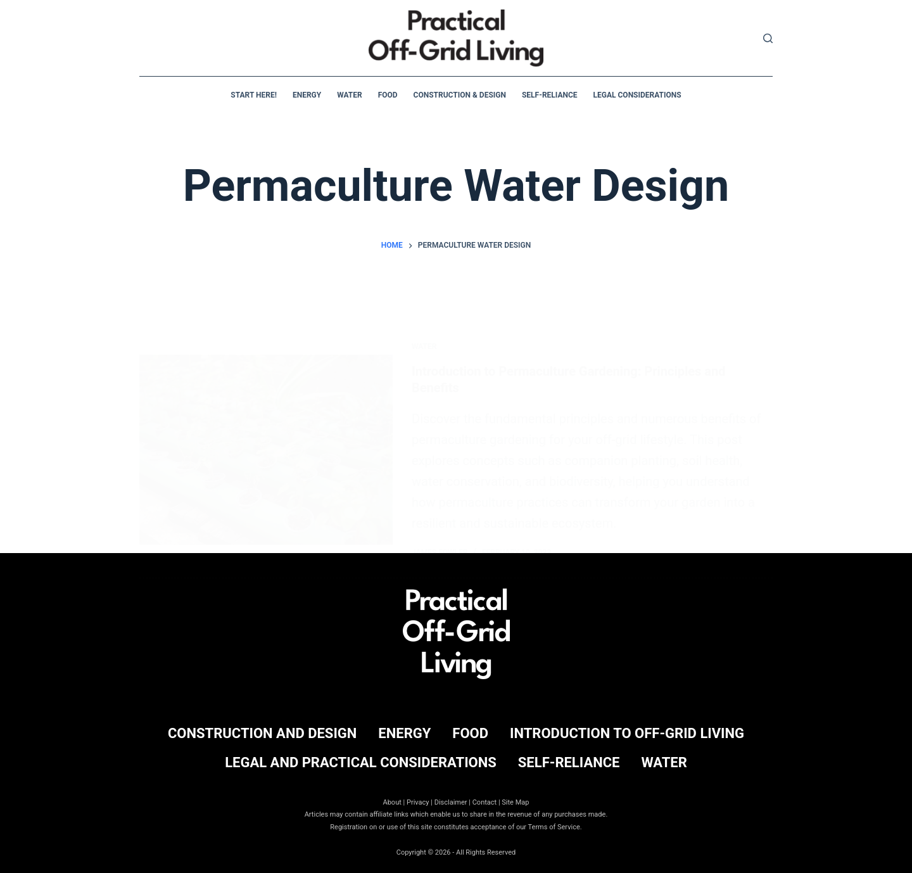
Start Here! (254, 95)
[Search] (768, 38)
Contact (484, 802)
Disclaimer (450, 802)
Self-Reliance (550, 95)
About (392, 802)
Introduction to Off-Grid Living (627, 733)
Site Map (515, 802)
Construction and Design (262, 733)
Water (349, 95)
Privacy (418, 802)
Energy (307, 95)
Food (388, 95)
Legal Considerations (637, 95)
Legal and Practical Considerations (361, 762)
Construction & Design (460, 95)
